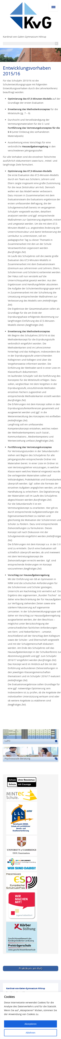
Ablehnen (30, 1032)
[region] (30, 1015)
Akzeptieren (31, 1024)
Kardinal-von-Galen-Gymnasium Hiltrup (24, 36)
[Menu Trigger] (53, 6)
